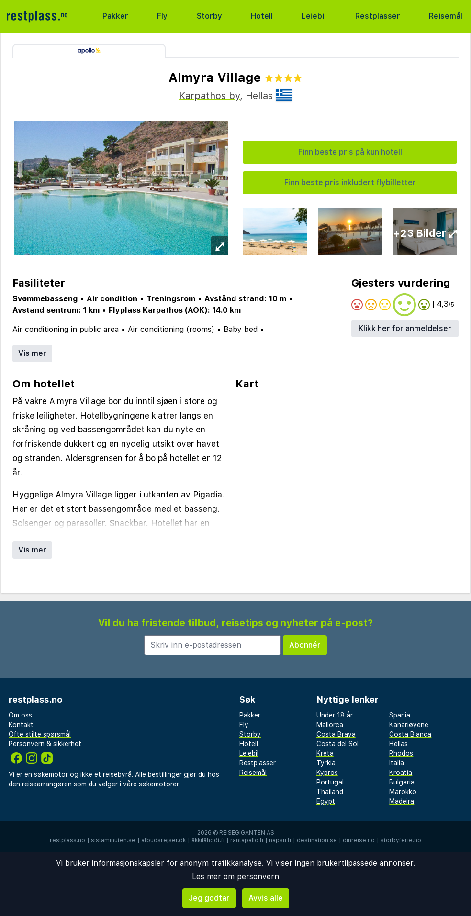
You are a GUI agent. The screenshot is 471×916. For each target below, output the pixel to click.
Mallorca (329, 724)
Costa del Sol (337, 744)
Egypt (325, 801)
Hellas (398, 744)
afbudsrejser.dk (163, 840)
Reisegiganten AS (246, 832)
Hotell (262, 16)
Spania (399, 715)
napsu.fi (280, 840)
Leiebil (314, 16)
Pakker (115, 16)
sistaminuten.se (113, 840)
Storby (209, 16)
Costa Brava (336, 734)
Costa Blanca (410, 734)
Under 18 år (334, 715)
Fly (162, 16)
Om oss (20, 715)
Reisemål (445, 16)
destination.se (317, 840)
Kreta (325, 753)
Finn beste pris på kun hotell (350, 151)
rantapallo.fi (246, 840)
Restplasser (377, 16)
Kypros (327, 772)
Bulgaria (402, 782)
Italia (396, 763)
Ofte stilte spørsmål (40, 734)
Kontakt (21, 724)
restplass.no (67, 840)
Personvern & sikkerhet (45, 744)
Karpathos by (209, 95)
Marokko (402, 791)
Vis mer (32, 353)
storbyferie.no (401, 840)
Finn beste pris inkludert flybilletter (350, 182)
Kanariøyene (408, 724)
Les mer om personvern (235, 876)
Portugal (330, 782)
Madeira (401, 801)
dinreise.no (359, 840)
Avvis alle (265, 898)
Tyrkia (326, 763)
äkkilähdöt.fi (207, 840)
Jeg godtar (209, 898)
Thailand (329, 791)
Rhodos (401, 753)
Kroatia (400, 772)
